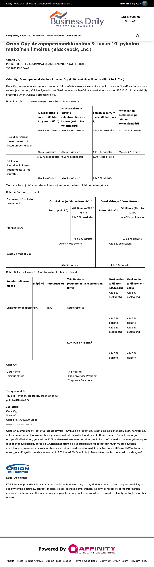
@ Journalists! (36, 35)
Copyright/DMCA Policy (114, 560)
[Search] (137, 35)
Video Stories (74, 35)
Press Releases (55, 35)
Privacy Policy (139, 560)
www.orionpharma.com (19, 424)
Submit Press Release (58, 560)
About (10, 560)
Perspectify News (16, 35)
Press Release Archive (30, 560)
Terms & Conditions (85, 560)
